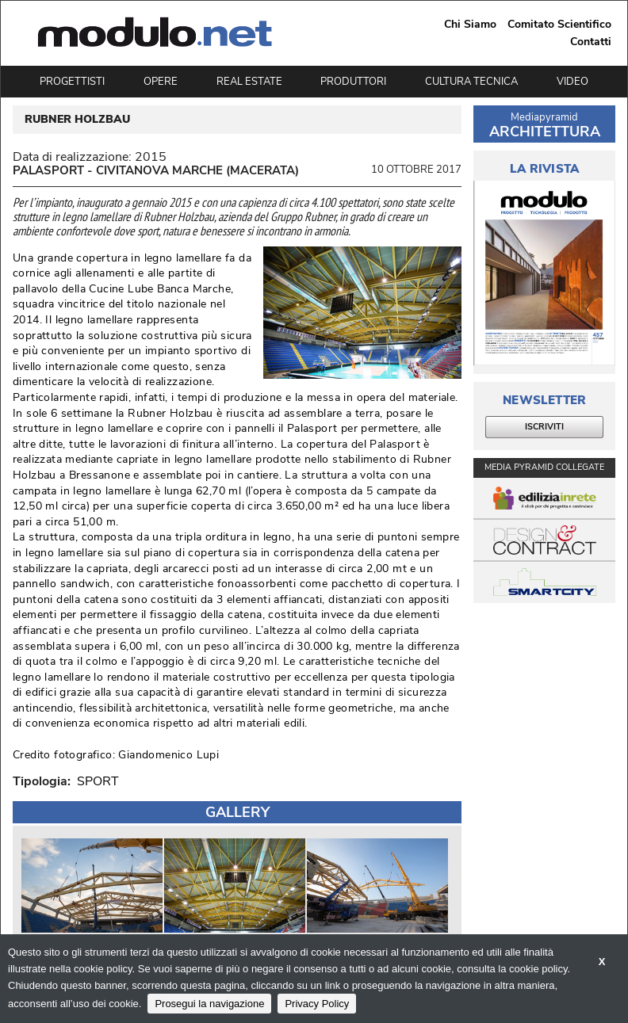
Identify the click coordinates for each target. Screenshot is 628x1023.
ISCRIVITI (544, 427)
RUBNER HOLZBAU (77, 119)
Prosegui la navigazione (209, 1004)
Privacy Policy (317, 1004)
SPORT (98, 781)
